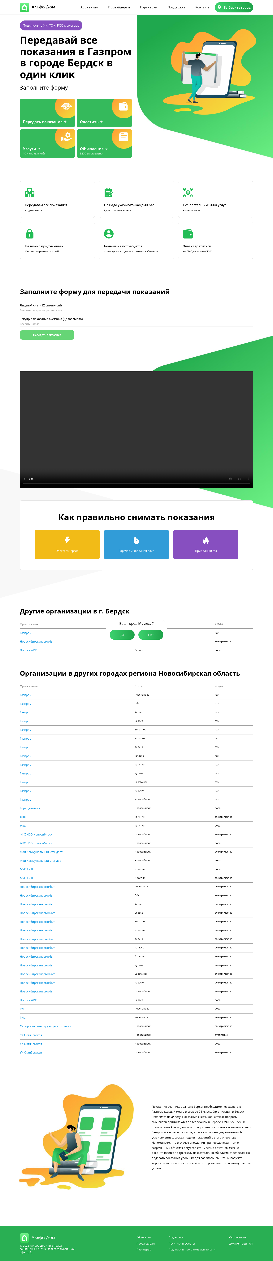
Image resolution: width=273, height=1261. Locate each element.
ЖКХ (23, 817)
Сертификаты (238, 1237)
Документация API (241, 1243)
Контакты (202, 7)
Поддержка (176, 7)
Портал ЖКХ (28, 650)
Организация (29, 624)
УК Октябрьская (31, 1035)
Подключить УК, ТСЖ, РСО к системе (51, 25)
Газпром (26, 633)
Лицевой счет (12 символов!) (41, 305)
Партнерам (148, 7)
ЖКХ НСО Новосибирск (36, 834)
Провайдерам (119, 7)
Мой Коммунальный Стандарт (41, 852)
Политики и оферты (182, 1243)
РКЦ (22, 1009)
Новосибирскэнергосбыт (37, 641)
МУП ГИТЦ (27, 869)
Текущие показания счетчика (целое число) (51, 319)
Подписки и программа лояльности (192, 1249)
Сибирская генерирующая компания (45, 1026)
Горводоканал (30, 808)
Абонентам (89, 7)
